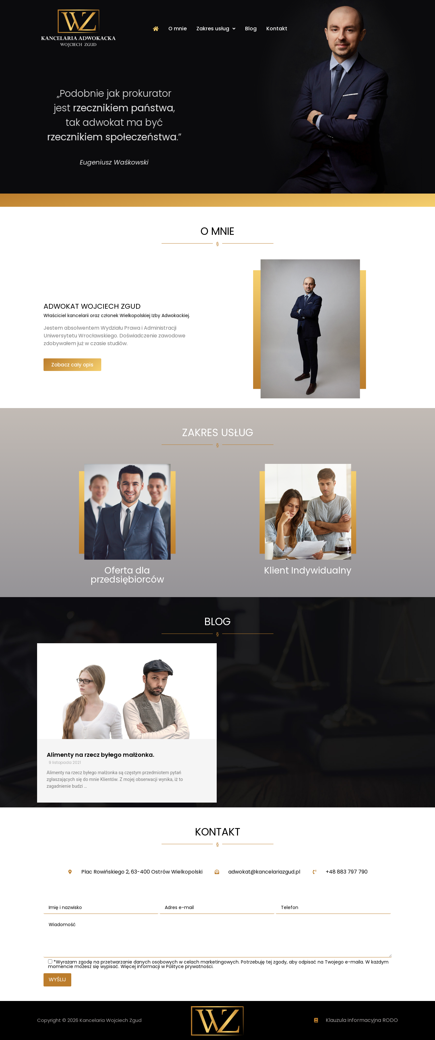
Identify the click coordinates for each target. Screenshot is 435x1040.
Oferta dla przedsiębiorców (127, 575)
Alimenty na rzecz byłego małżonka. (100, 755)
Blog (251, 28)
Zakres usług (215, 28)
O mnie (177, 28)
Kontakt (276, 28)
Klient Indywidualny (307, 570)
